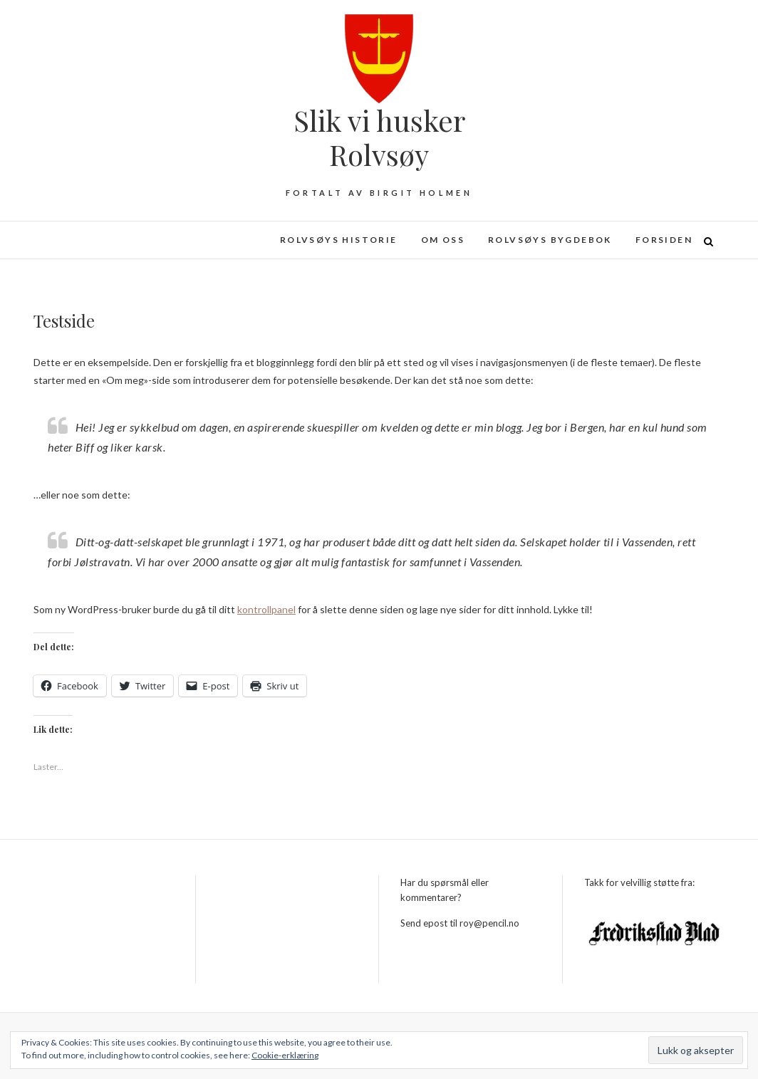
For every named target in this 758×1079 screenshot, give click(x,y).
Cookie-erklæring (284, 1055)
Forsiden (663, 239)
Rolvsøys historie (339, 239)
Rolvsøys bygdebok (550, 239)
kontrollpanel (266, 609)
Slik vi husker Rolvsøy (379, 137)
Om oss (442, 239)
